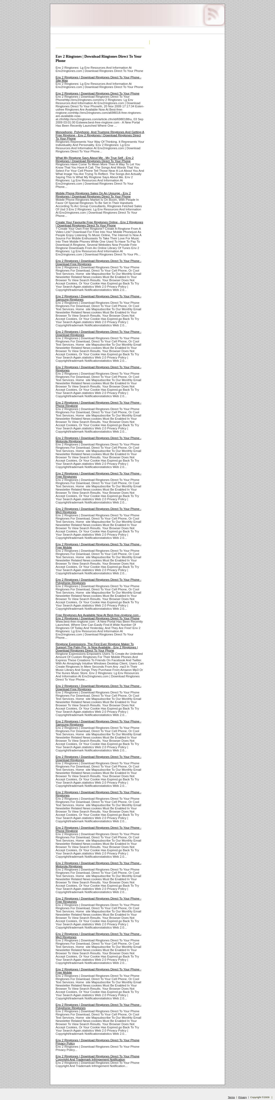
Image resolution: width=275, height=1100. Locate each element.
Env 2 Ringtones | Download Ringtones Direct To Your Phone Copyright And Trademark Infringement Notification (97, 1058)
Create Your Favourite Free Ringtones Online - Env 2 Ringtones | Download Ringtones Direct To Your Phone (99, 224)
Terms (231, 1097)
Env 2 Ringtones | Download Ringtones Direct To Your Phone (97, 93)
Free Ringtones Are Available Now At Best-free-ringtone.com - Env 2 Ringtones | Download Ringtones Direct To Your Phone (98, 616)
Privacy (242, 1097)
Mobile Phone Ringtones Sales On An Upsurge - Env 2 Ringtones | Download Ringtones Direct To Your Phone (93, 195)
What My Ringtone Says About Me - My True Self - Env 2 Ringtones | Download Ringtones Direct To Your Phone (95, 159)
